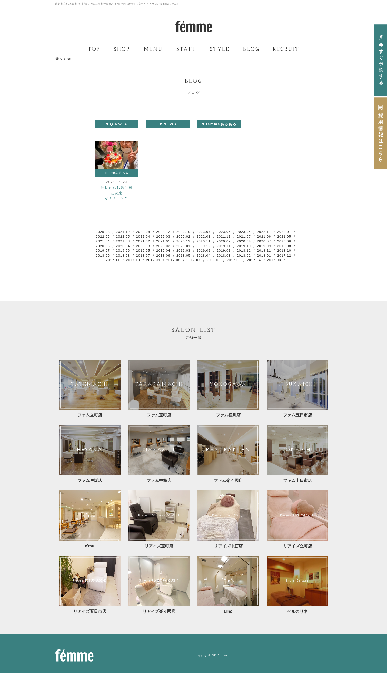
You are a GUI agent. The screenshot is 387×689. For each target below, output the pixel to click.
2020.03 (216, 251)
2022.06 (127, 241)
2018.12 (149, 262)
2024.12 (127, 235)
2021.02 (193, 246)
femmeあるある (116, 173)
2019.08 (171, 257)
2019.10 (127, 257)
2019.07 (193, 257)
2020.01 (260, 251)
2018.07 (260, 262)
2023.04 (260, 235)
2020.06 (149, 251)
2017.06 (182, 273)
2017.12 (216, 268)
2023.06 (238, 235)
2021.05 (127, 246)
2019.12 (282, 251)
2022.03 (193, 241)
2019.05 (238, 257)
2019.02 (105, 262)
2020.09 (282, 246)
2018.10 (193, 262)
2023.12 (171, 235)
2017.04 (227, 273)
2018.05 (105, 268)
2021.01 (216, 246)
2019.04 (260, 257)
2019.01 (127, 262)
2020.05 (171, 251)
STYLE (220, 49)
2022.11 (282, 235)
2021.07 (282, 241)
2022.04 (171, 241)
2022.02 (216, 241)
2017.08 (138, 273)
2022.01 (238, 241)
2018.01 (193, 268)
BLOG (251, 49)
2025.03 (105, 235)
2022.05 (149, 241)
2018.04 (127, 268)
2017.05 (204, 273)
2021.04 (149, 246)
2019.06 (216, 257)
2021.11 (260, 241)
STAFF (186, 49)
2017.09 (282, 268)
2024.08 (149, 235)
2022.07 (105, 241)
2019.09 (149, 257)
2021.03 (171, 246)
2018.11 (171, 262)
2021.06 (105, 246)
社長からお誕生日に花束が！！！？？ (116, 195)
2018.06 (282, 262)
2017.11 (238, 268)
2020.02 (238, 251)
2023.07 (216, 235)
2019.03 (282, 257)
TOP (94, 49)
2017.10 (260, 268)
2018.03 (149, 268)
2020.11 (260, 246)
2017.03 (249, 273)
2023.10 (193, 235)
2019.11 (105, 257)
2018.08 (238, 262)
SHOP (122, 49)
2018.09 (216, 262)
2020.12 (238, 246)
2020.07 (127, 251)
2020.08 (105, 251)
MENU (153, 49)
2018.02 (171, 268)
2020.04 (193, 251)
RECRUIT (286, 49)
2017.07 (160, 273)
